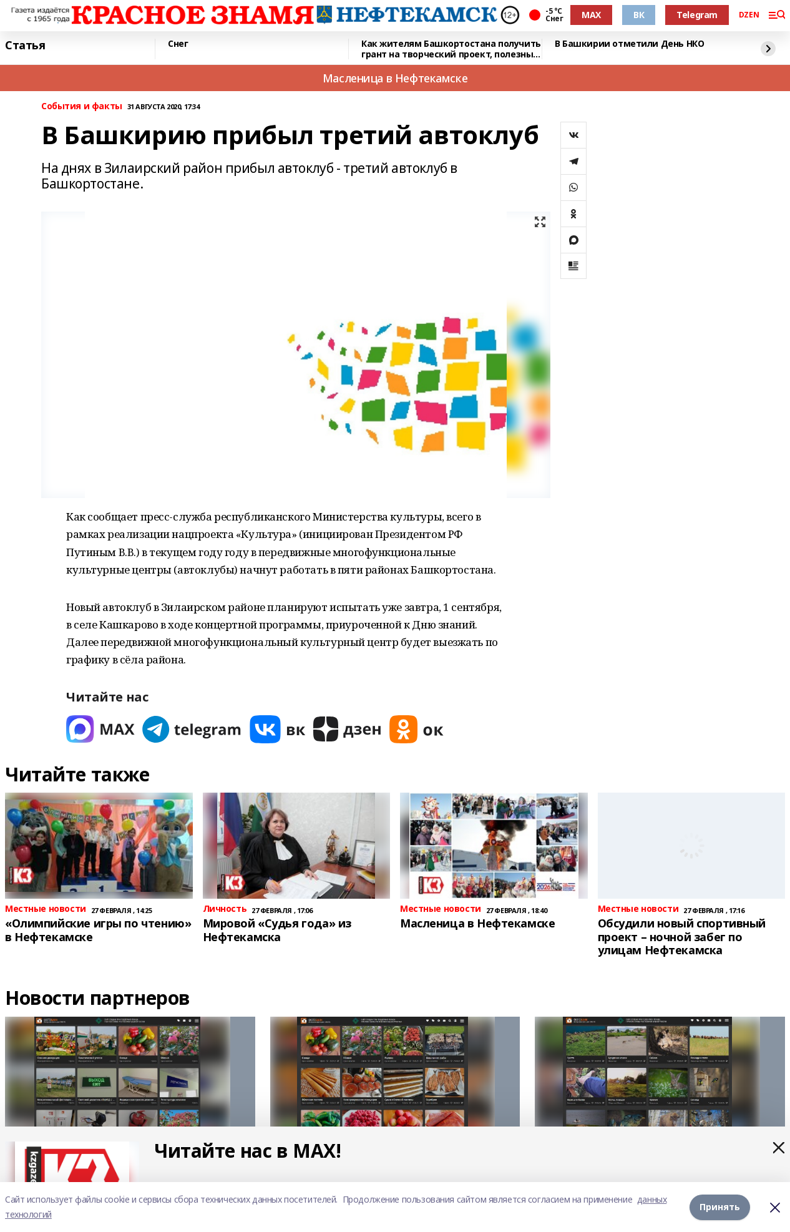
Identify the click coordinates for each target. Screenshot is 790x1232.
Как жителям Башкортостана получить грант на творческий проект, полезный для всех (451, 49)
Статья (25, 45)
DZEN (749, 15)
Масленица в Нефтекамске (395, 78)
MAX (591, 15)
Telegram (697, 15)
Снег (178, 44)
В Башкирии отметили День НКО (629, 44)
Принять (720, 1207)
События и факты (81, 106)
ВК (638, 15)
